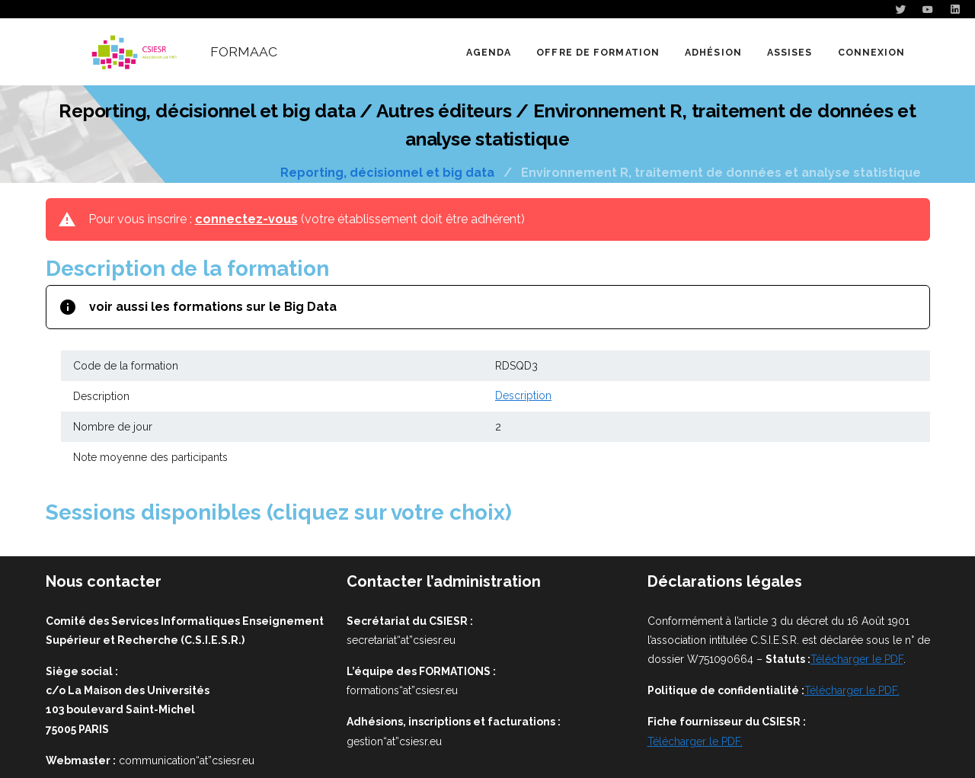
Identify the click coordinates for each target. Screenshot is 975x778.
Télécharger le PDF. (852, 690)
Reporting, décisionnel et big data (387, 173)
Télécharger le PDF (856, 659)
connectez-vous (246, 219)
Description (523, 396)
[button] (597, 51)
